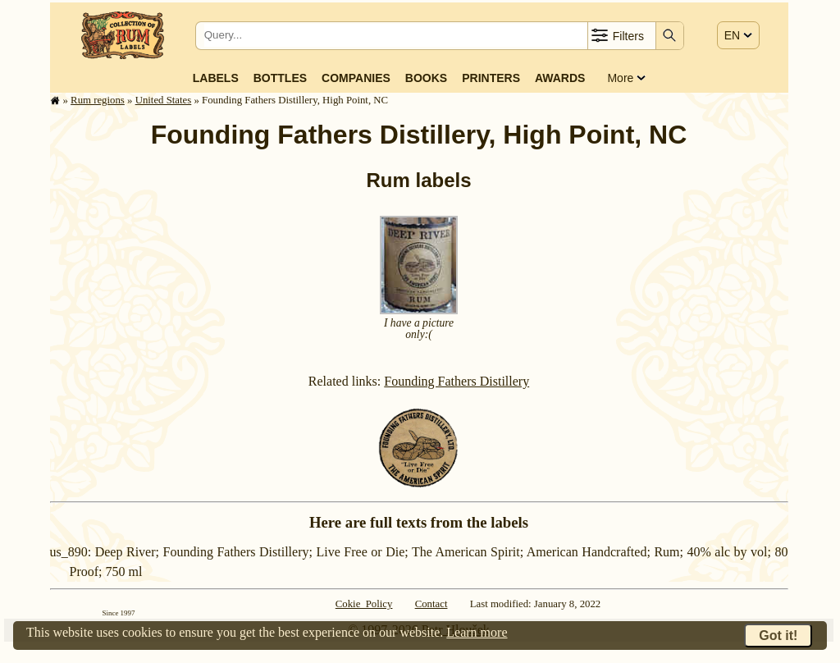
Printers (491, 78)
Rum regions (98, 100)
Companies (356, 78)
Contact (431, 604)
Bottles (280, 78)
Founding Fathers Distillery (456, 381)
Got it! (778, 635)
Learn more (476, 632)
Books (426, 78)
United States (163, 100)
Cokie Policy (364, 604)
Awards (560, 78)
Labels (216, 78)
